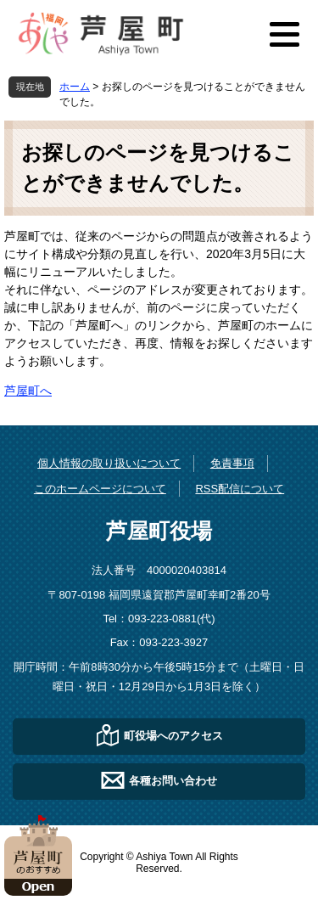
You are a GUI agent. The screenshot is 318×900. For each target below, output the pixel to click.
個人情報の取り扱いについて (109, 463)
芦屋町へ (28, 390)
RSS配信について (239, 488)
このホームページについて (100, 488)
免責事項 (232, 463)
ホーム (74, 87)
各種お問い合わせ (173, 779)
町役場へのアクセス (173, 734)
